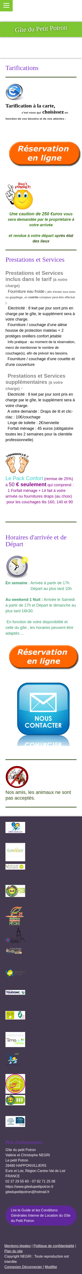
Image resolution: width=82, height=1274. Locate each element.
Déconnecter (32, 1267)
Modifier (51, 1267)
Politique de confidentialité (53, 1246)
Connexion (13, 1267)
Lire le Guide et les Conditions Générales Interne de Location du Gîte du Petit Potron (40, 1215)
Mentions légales (17, 1246)
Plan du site (13, 1251)
